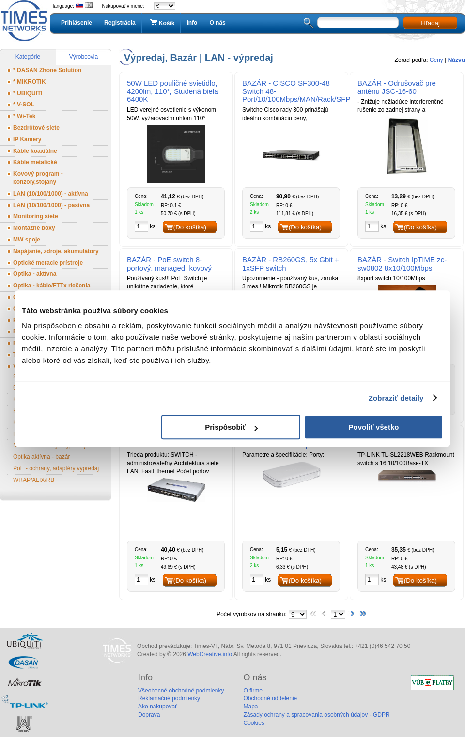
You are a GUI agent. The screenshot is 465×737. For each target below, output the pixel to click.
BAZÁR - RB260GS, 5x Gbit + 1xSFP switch (290, 264)
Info (191, 22)
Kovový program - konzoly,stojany (38, 177)
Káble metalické (35, 162)
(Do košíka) (189, 227)
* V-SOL (23, 104)
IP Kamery (27, 139)
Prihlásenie (76, 22)
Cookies (253, 723)
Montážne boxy (34, 228)
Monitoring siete (35, 216)
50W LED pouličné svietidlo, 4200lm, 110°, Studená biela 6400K (172, 91)
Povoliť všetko (374, 427)
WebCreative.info (209, 654)
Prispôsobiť (231, 427)
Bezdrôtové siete (36, 127)
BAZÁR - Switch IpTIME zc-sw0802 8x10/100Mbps (402, 264)
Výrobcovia (83, 56)
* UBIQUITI (28, 93)
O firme (252, 690)
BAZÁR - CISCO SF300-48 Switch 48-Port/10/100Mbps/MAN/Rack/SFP (295, 91)
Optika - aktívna (34, 274)
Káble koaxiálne (35, 151)
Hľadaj (430, 23)
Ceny (436, 60)
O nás (217, 22)
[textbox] (358, 22)
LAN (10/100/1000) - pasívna (51, 205)
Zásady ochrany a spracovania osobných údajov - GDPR (316, 714)
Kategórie (28, 56)
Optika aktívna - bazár (41, 456)
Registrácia (120, 22)
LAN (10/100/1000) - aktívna (50, 193)
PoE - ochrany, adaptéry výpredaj (56, 468)
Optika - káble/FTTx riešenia (51, 285)
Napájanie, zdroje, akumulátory (56, 251)
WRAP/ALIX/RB (33, 480)
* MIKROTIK (29, 81)
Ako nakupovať (157, 706)
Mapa (250, 706)
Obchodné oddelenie (270, 698)
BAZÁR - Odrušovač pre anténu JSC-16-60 (396, 87)
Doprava (149, 714)
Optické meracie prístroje (48, 262)
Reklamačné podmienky (169, 698)
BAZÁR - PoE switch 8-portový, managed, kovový (169, 264)
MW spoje (26, 239)
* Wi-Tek (24, 116)
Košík (161, 23)
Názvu (456, 60)
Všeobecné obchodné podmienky (181, 690)
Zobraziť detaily (396, 398)
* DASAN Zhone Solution (47, 70)
